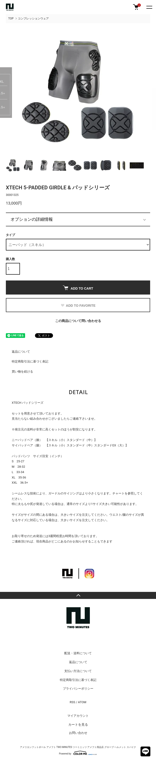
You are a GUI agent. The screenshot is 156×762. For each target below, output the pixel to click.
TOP (11, 18)
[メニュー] (149, 7)
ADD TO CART (78, 287)
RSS (72, 702)
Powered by (78, 753)
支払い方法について (78, 671)
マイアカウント (78, 715)
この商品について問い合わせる (78, 321)
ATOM (82, 702)
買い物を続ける (22, 371)
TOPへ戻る (78, 595)
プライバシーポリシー (78, 688)
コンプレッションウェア (33, 18)
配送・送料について (78, 653)
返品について (21, 351)
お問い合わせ (78, 733)
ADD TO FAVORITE (78, 305)
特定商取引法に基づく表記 (30, 361)
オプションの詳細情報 (32, 219)
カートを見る (78, 724)
